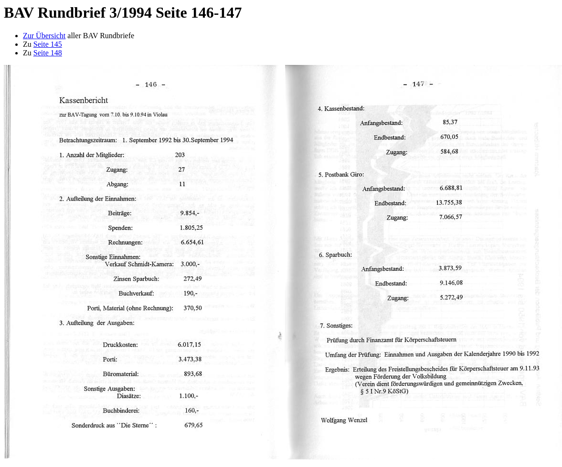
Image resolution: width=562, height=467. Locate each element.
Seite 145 (47, 44)
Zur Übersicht (44, 36)
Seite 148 (47, 53)
